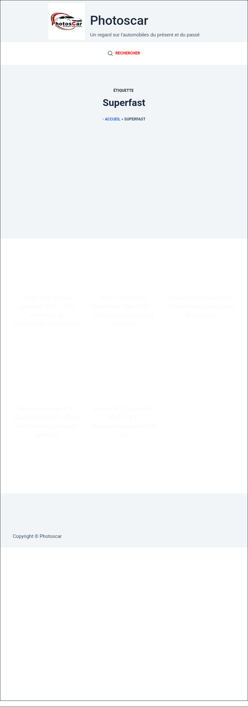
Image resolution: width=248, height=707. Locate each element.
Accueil (112, 119)
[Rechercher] (124, 53)
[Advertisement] (124, 193)
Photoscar (119, 20)
